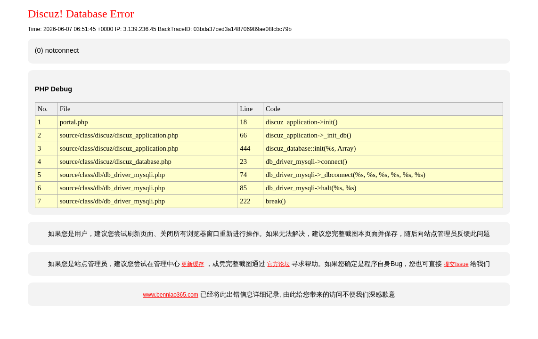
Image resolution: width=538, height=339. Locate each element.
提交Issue (456, 264)
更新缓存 (192, 264)
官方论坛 (278, 264)
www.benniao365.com (170, 294)
